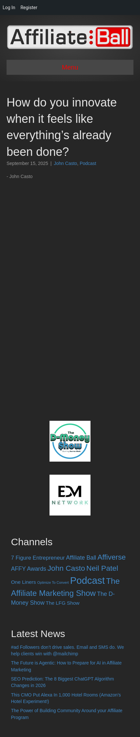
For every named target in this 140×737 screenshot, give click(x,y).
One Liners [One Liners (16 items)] (23, 582)
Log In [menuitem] (9, 7)
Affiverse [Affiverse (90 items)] (111, 557)
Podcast (88, 163)
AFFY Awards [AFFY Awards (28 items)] (28, 568)
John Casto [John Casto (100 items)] (66, 568)
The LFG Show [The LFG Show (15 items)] (63, 603)
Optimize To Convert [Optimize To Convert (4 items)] (53, 582)
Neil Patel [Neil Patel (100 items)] (102, 568)
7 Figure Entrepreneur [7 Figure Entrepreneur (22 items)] (38, 558)
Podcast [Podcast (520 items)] (87, 580)
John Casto (65, 163)
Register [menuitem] (28, 7)
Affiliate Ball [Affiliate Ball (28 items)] (81, 557)
